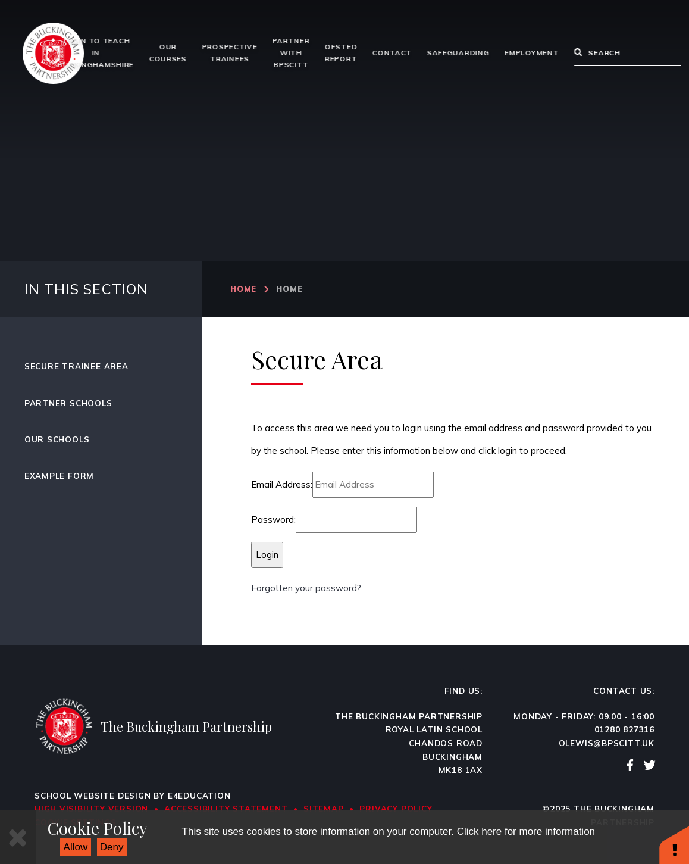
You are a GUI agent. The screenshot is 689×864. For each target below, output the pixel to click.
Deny (112, 847)
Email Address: (281, 484)
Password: (273, 519)
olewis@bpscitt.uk (607, 743)
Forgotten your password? (306, 588)
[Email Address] (373, 485)
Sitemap (323, 808)
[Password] (356, 520)
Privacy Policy (395, 808)
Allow (76, 847)
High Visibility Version (91, 808)
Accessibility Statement (225, 808)
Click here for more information (526, 831)
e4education (199, 795)
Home (243, 289)
